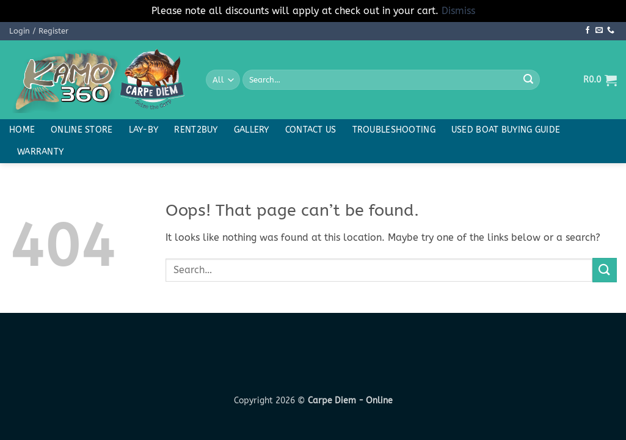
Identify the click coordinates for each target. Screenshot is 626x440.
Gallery (251, 130)
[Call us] (610, 30)
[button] (38, 31)
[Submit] (528, 80)
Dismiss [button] (458, 10)
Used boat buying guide (505, 130)
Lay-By (144, 130)
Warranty (40, 152)
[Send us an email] (599, 30)
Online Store (81, 130)
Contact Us (311, 130)
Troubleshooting (393, 130)
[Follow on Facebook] (587, 30)
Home (22, 130)
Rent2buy (195, 130)
